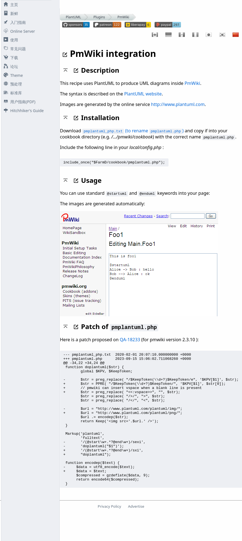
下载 (9, 57)
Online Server (18, 31)
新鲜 (9, 13)
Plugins (99, 17)
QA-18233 (130, 340)
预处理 (11, 84)
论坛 (9, 66)
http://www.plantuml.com (178, 104)
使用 (9, 39)
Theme (12, 75)
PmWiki (123, 17)
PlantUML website (143, 94)
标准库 (11, 92)
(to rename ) (132, 131)
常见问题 (13, 48)
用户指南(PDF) (18, 101)
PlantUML (73, 17)
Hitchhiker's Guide (22, 110)
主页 (9, 4)
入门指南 (13, 22)
